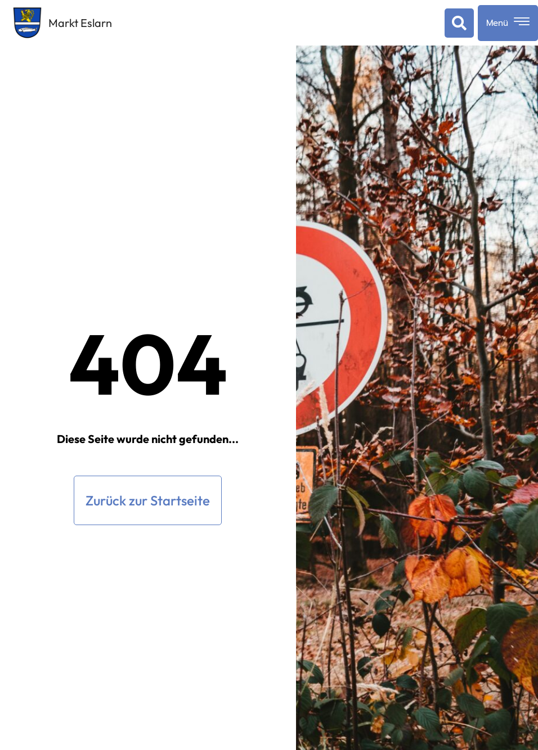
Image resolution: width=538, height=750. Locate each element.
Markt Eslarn (80, 23)
